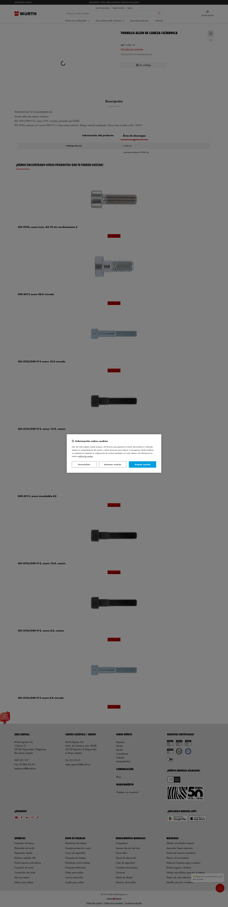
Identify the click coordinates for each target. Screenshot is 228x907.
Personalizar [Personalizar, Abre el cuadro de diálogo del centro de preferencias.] (84, 464)
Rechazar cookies (112, 464)
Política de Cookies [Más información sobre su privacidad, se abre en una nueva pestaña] (85, 456)
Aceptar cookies (142, 464)
